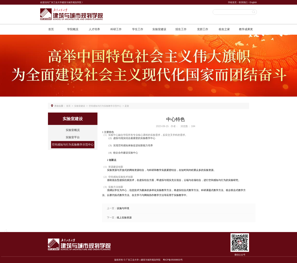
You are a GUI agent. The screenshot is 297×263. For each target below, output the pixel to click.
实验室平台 (73, 137)
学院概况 (72, 29)
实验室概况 (73, 130)
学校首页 (232, 2)
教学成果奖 (246, 29)
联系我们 (243, 2)
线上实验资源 (124, 217)
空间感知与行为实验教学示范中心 (105, 106)
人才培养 (94, 29)
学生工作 (137, 29)
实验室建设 (159, 29)
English (253, 2)
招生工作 (181, 29)
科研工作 (116, 29)
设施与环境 (123, 208)
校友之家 (224, 29)
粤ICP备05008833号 (173, 260)
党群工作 (202, 29)
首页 (51, 29)
